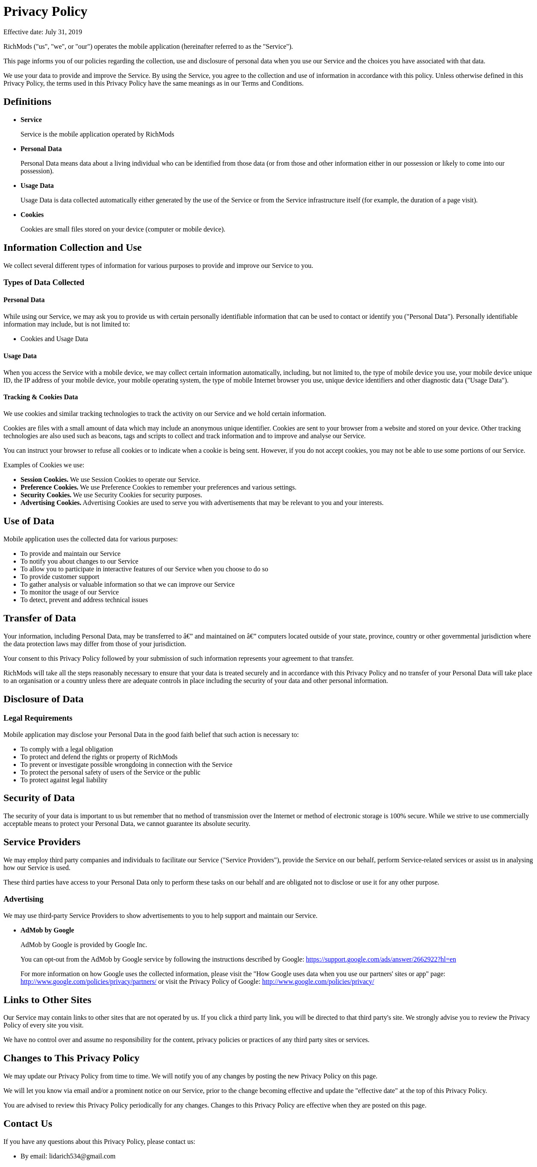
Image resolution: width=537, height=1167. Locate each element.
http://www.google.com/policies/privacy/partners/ (88, 981)
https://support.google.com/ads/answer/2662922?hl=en (381, 959)
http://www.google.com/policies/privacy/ (318, 981)
